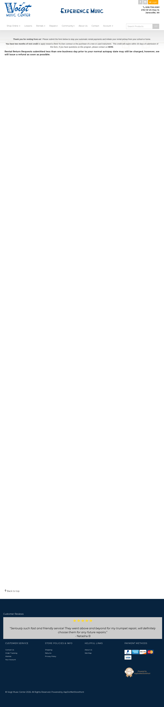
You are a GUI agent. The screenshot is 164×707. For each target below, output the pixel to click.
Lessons (28, 26)
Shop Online (13, 26)
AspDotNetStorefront (73, 692)
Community (68, 26)
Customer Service (16, 643)
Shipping (48, 650)
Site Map (88, 653)
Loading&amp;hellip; (82, 323)
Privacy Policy (50, 656)
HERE (110, 47)
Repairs (53, 26)
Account (108, 26)
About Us (83, 26)
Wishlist (8, 656)
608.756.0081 (152, 7)
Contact (95, 26)
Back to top (12, 591)
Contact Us (9, 650)
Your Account (10, 660)
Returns (48, 653)
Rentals (40, 26)
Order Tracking (11, 653)
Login (153, 2)
